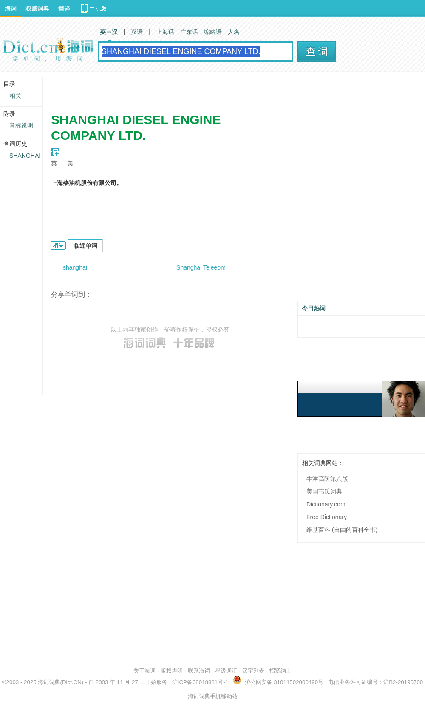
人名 (234, 31)
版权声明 (172, 670)
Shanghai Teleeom (201, 267)
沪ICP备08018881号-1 (200, 682)
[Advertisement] (195, 89)
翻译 (64, 8)
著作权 (179, 329)
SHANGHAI (24, 155)
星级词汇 (226, 670)
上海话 (165, 31)
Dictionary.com (326, 504)
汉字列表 (253, 670)
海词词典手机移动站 (213, 696)
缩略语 (213, 31)
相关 (15, 95)
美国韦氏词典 (324, 491)
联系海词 (199, 670)
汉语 (137, 31)
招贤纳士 (280, 670)
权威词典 (37, 8)
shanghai (75, 267)
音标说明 (21, 125)
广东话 (189, 31)
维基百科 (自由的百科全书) (341, 529)
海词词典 (49, 682)
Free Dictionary (326, 517)
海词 (11, 8)
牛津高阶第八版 (327, 478)
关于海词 (144, 670)
